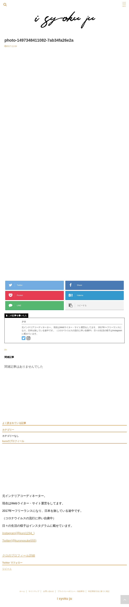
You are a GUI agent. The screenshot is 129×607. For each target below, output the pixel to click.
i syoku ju (64, 598)
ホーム (22, 591)
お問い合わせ (48, 591)
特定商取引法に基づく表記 (99, 591)
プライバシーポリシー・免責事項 (71, 591)
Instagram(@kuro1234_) (18, 533)
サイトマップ (34, 591)
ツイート (7, 569)
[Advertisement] (64, 70)
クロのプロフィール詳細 (18, 555)
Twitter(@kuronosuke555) (19, 540)
